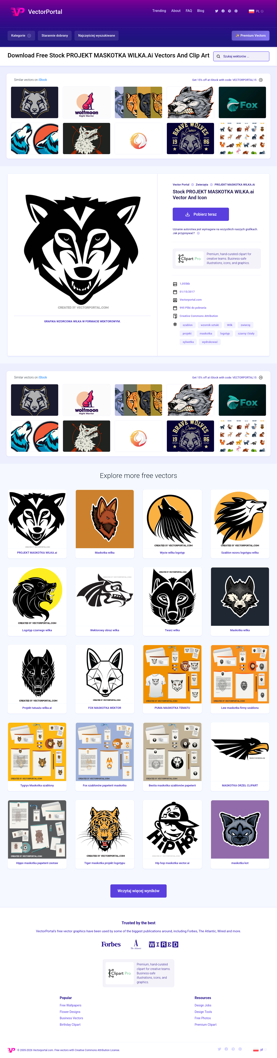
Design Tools (203, 1012)
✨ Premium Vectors (250, 35)
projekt (187, 333)
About (175, 11)
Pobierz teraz (201, 214)
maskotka (206, 333)
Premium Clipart (205, 1024)
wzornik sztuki (210, 325)
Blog (200, 11)
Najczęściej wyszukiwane (96, 35)
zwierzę (245, 325)
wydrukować (210, 342)
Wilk (229, 325)
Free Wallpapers (70, 1005)
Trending (159, 11)
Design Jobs (203, 1005)
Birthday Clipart (70, 1024)
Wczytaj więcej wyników (138, 890)
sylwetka (188, 342)
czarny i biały (246, 333)
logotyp (225, 333)
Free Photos (203, 1018)
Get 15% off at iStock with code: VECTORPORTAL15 (224, 80)
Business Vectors (71, 1018)
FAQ (189, 11)
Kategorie (21, 36)
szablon (187, 325)
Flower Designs (70, 1012)
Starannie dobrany (55, 35)
